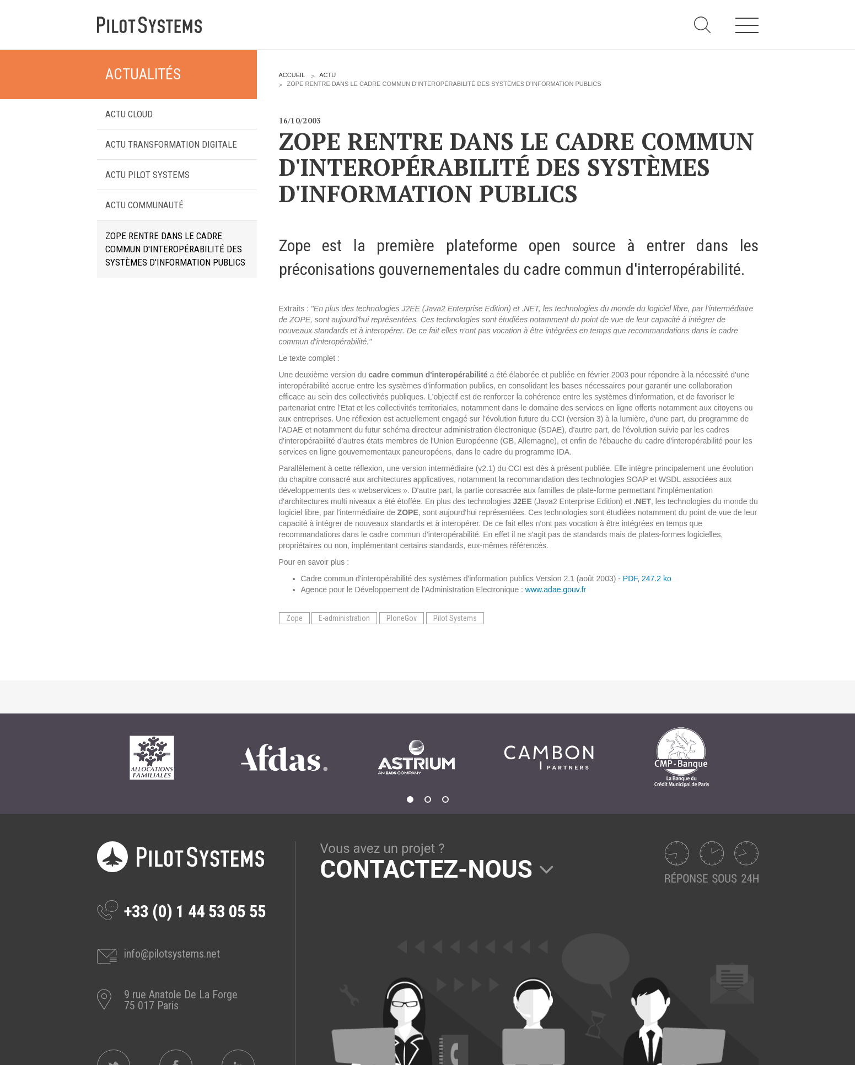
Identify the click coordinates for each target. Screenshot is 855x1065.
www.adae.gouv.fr (555, 589)
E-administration (344, 618)
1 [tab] (410, 799)
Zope (294, 618)
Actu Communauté (144, 204)
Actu (327, 75)
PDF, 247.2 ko (647, 578)
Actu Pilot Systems (147, 174)
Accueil (292, 75)
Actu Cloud (129, 114)
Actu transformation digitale (171, 144)
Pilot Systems (455, 618)
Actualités (143, 74)
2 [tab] (427, 799)
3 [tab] (445, 799)
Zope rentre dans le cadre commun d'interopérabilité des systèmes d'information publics (175, 249)
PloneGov (401, 618)
